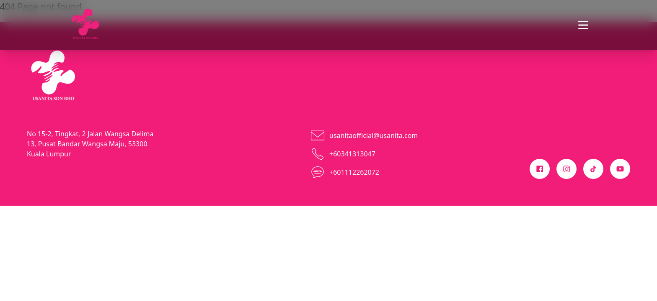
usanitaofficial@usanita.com (373, 135)
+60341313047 (352, 153)
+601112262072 (354, 172)
